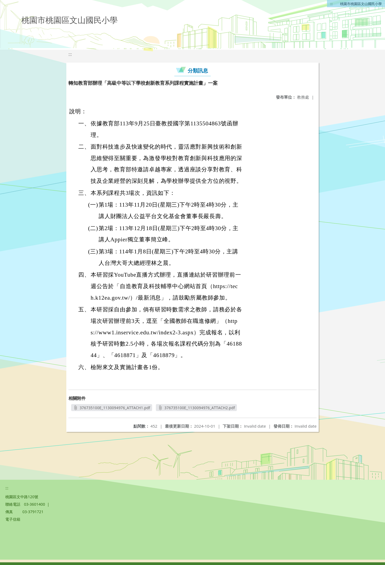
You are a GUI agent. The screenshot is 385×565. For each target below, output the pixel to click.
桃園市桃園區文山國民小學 (361, 3)
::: (331, 3)
